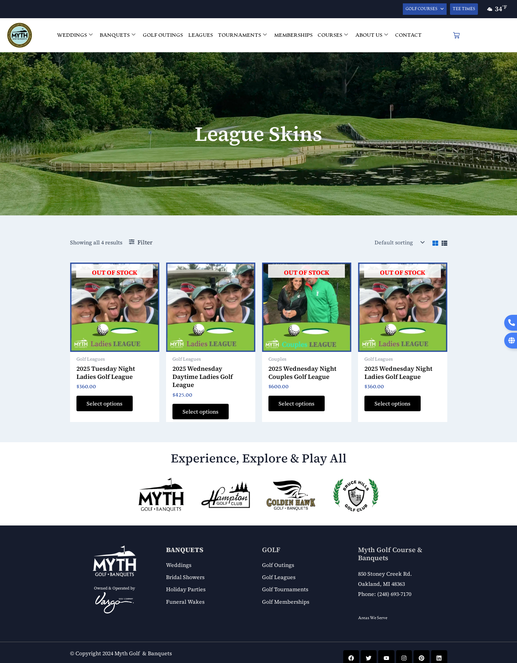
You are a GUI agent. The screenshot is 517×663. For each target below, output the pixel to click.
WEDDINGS (77, 35)
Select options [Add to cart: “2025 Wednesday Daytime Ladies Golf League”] (201, 400)
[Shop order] (399, 242)
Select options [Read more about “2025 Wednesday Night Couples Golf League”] (297, 400)
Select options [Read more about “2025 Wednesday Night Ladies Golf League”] (393, 400)
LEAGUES (201, 34)
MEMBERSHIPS (292, 34)
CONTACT (406, 34)
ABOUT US (370, 35)
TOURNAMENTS (242, 35)
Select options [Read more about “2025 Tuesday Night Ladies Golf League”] (105, 400)
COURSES (332, 35)
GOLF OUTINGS (164, 34)
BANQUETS (119, 35)
